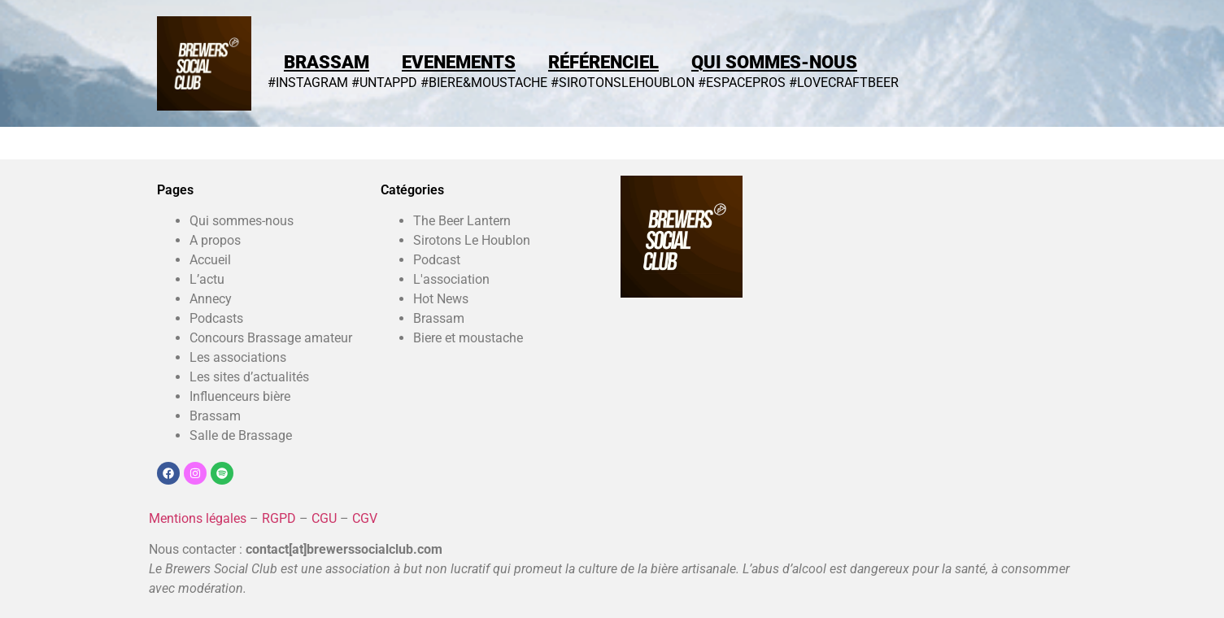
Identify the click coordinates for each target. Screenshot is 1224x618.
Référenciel (603, 62)
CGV (364, 518)
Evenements (459, 62)
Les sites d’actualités (249, 377)
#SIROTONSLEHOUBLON (623, 82)
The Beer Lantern (462, 220)
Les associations (237, 357)
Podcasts (216, 318)
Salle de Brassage (240, 435)
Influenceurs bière (239, 396)
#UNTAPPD (384, 82)
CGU (324, 518)
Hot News (440, 299)
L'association (451, 279)
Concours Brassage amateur (270, 338)
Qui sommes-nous (774, 62)
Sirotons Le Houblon (471, 240)
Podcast (436, 260)
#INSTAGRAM (308, 82)
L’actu (206, 279)
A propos (215, 240)
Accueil (210, 260)
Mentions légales (197, 518)
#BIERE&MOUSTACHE (483, 82)
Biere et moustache (468, 338)
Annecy (210, 299)
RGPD (279, 518)
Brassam (326, 62)
